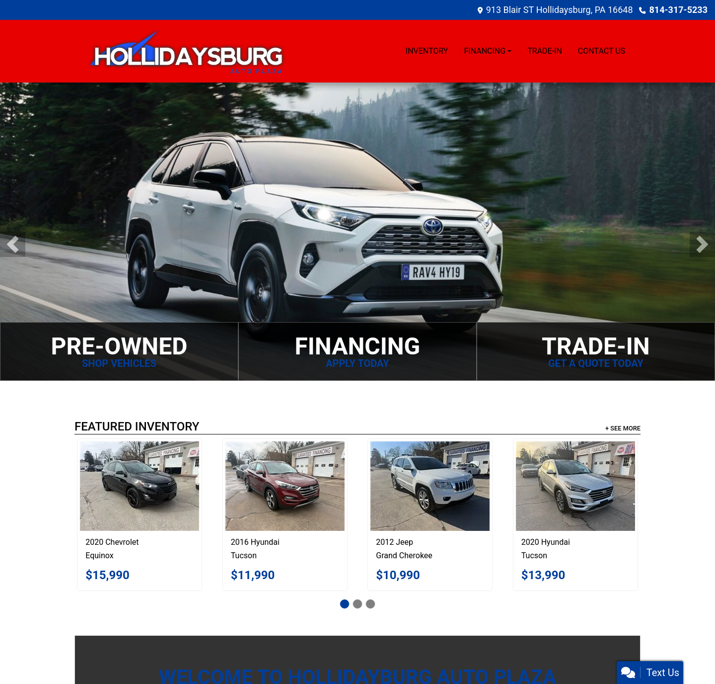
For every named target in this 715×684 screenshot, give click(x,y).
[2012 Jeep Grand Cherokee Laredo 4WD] (430, 486)
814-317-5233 (678, 9)
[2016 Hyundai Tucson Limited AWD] (285, 486)
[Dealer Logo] (186, 51)
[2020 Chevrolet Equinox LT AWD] (139, 486)
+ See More (623, 428)
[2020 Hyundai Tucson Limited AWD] (575, 486)
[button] (12, 244)
